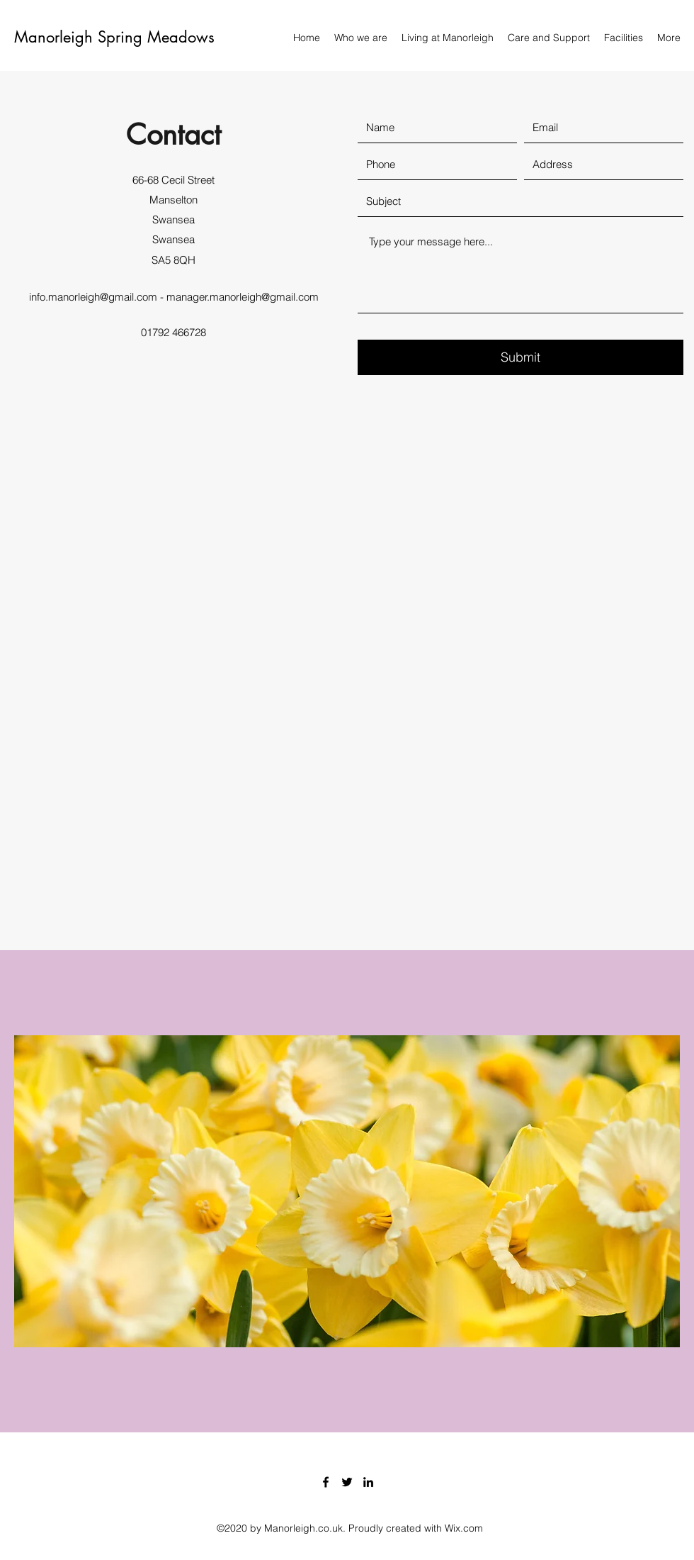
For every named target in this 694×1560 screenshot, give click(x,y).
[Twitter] (347, 1482)
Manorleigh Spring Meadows (114, 37)
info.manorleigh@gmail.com (93, 296)
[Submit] (520, 357)
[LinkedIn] (368, 1482)
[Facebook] (326, 1482)
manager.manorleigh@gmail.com (242, 296)
